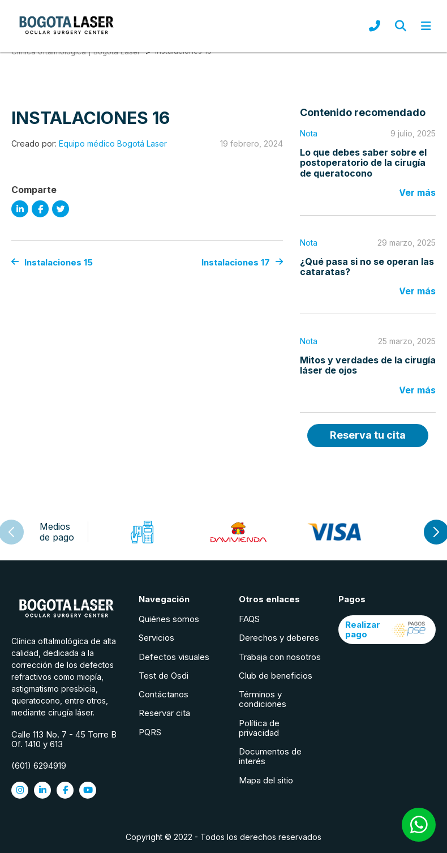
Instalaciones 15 (52, 262)
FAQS (249, 619)
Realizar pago (387, 629)
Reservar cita (164, 713)
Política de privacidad (259, 728)
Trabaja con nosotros (280, 656)
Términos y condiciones (262, 699)
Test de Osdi (163, 675)
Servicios (156, 637)
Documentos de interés (270, 756)
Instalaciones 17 (242, 262)
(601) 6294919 (38, 765)
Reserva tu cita (368, 435)
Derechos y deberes (279, 637)
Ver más (417, 192)
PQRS (150, 732)
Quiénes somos (169, 619)
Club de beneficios (275, 675)
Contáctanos (163, 694)
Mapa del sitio (266, 780)
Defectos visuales (174, 656)
